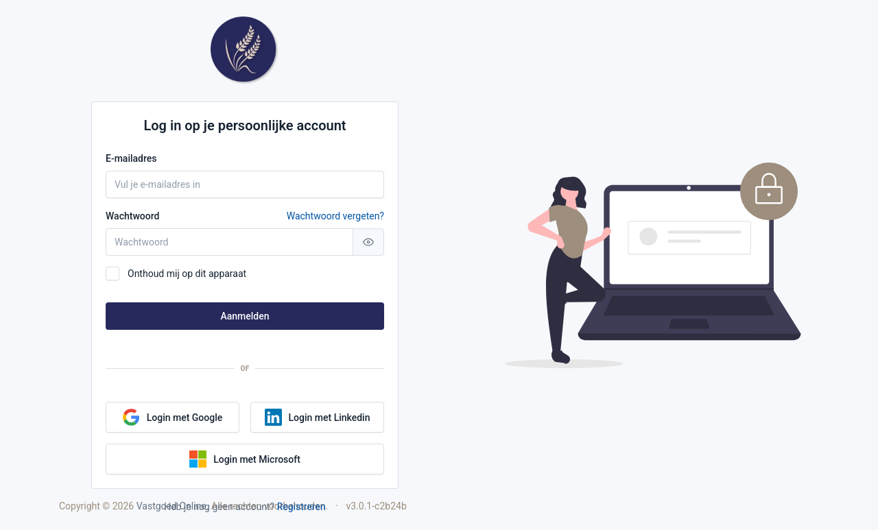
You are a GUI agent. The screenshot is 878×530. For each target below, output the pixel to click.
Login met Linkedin (317, 417)
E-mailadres (131, 158)
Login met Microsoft (244, 459)
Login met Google (173, 417)
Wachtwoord (245, 216)
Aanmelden (244, 316)
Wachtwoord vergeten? (335, 215)
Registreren (301, 506)
